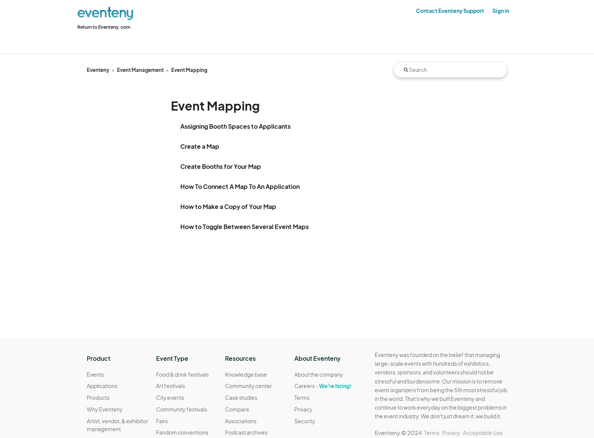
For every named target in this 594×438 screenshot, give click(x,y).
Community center (248, 385)
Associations (240, 421)
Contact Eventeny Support (450, 10)
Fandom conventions (182, 432)
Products (98, 397)
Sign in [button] (500, 10)
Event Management (140, 70)
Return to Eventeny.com (103, 27)
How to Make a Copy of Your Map (228, 206)
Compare (237, 409)
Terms (302, 397)
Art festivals (170, 385)
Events (95, 374)
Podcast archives (246, 432)
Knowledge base (246, 374)
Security (304, 421)
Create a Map (199, 146)
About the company (318, 374)
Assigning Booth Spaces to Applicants (235, 126)
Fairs (162, 421)
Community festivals (181, 409)
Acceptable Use (483, 432)
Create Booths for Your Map (220, 166)
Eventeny (98, 70)
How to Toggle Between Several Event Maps (244, 227)
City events (170, 397)
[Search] (450, 69)
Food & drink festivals (182, 374)
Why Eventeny (105, 409)
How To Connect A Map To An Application (240, 186)
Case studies (241, 397)
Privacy (303, 409)
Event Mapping (189, 70)
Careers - (323, 385)
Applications (102, 385)
